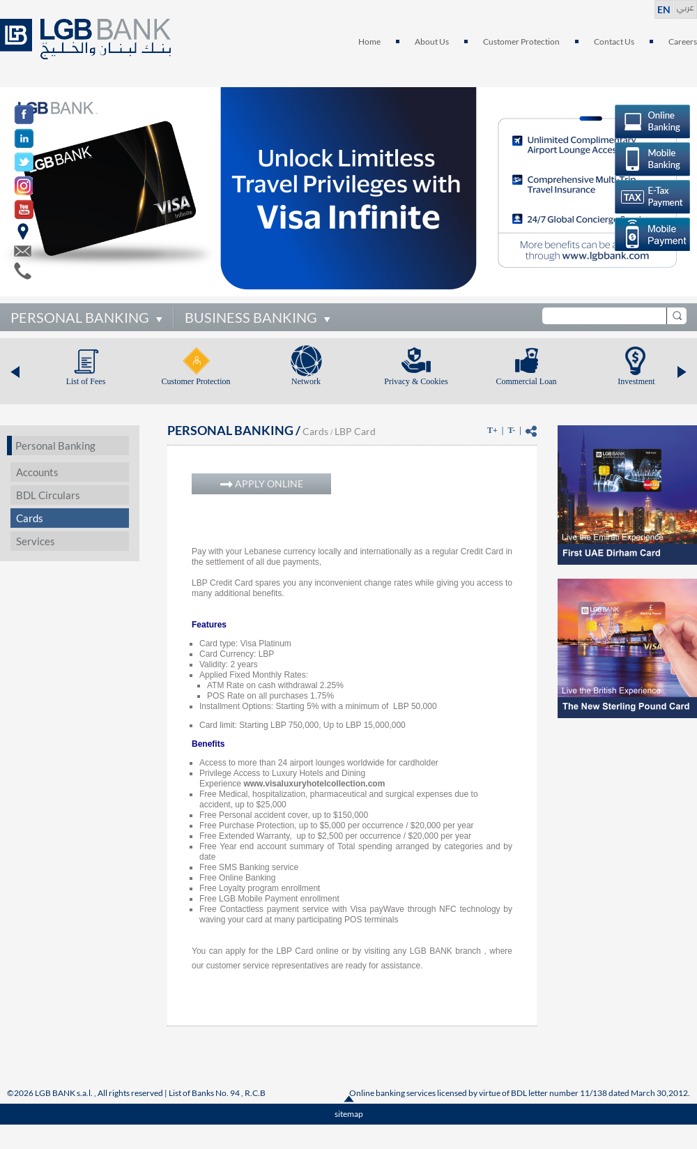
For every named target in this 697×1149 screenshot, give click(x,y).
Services (35, 541)
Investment (636, 381)
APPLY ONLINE (261, 483)
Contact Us (614, 41)
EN (664, 9)
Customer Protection (521, 41)
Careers (682, 41)
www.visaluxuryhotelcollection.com (314, 784)
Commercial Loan (526, 381)
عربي (685, 6)
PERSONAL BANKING (79, 317)
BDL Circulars (48, 495)
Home (369, 41)
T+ (492, 430)
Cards (29, 518)
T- (511, 430)
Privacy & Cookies (415, 381)
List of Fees (86, 381)
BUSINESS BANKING (251, 317)
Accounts (37, 472)
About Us (432, 41)
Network (306, 381)
